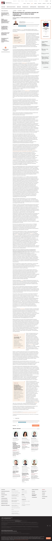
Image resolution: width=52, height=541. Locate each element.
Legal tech (2, 496)
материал (22, 29)
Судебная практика (33, 6)
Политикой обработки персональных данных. (21, 539)
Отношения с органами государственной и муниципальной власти (15, 495)
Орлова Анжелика (24, 438)
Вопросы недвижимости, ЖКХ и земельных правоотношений (15, 501)
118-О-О (17, 234)
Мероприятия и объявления (34, 495)
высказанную (22, 308)
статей (22, 280)
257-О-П (31, 233)
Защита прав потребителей (16, 507)
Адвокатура (3, 6)
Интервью (35, 3)
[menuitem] (3, 6)
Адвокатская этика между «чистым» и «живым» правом (35, 445)
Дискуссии (28, 3)
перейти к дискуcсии (46, 36)
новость (36, 402)
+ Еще (47, 6)
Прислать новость (24, 492)
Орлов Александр (33, 438)
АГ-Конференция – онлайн (26, 501)
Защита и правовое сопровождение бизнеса (15, 505)
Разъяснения (31, 344)
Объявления (44, 3)
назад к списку (16, 418)
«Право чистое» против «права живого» (16, 472)
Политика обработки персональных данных (7, 530)
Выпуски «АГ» (44, 491)
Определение (27, 90)
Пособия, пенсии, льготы (15, 511)
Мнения (32, 3)
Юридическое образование (5, 505)
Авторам (43, 494)
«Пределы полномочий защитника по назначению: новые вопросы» (27, 412)
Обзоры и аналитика (35, 489)
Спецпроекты (39, 3)
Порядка (14, 158)
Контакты (43, 498)
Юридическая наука (4, 503)
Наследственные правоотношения (14, 498)
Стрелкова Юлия (15, 438)
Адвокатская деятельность (11, 6)
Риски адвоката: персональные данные (34, 471)
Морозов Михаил (24, 466)
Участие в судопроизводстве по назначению (32, 422)
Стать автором (19, 10)
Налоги (13, 509)
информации (24, 62)
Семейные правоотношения (16, 492)
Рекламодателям (44, 496)
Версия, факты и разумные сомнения (26, 442)
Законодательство (25, 6)
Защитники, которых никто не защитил (26, 505)
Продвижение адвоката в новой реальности (25, 474)
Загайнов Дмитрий (33, 466)
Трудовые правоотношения (16, 503)
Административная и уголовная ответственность (16, 513)
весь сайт (49, 3)
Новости (24, 3)
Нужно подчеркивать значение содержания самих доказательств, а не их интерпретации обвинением (16, 445)
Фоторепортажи (34, 497)
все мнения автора (45, 67)
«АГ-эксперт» (13, 489)
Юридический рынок (41, 6)
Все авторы (14, 10)
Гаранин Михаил (15, 466)
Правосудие (19, 6)
